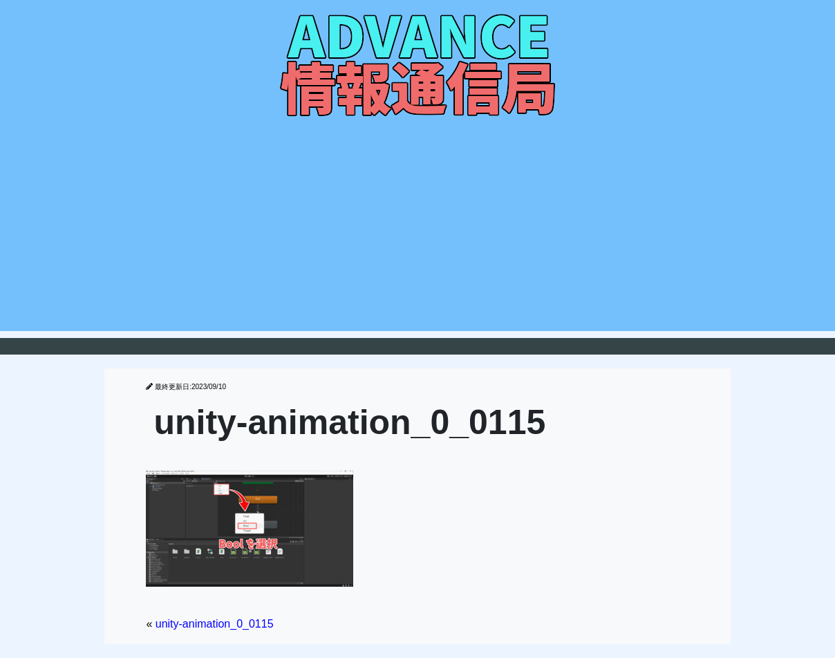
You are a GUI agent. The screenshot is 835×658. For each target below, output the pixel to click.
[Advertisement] (417, 234)
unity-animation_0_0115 (215, 624)
